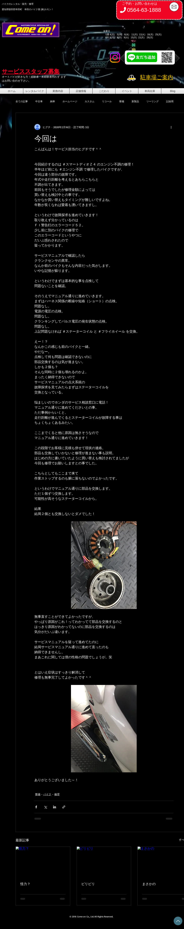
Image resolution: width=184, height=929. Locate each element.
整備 (121, 101)
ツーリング (152, 101)
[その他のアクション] (171, 127)
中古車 (39, 101)
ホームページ (70, 101)
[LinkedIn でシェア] (54, 807)
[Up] (178, 921)
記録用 (169, 101)
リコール (107, 101)
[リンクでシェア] (64, 807)
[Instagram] (115, 57)
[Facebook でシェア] (36, 807)
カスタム (89, 101)
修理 (57, 794)
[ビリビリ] (104, 862)
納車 (52, 101)
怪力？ (25, 884)
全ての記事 (22, 101)
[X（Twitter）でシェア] (45, 807)
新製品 (135, 101)
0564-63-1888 (144, 10)
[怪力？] (43, 862)
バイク (47, 794)
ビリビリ (88, 884)
